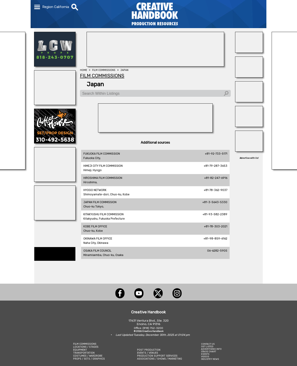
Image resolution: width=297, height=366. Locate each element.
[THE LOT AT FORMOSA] (249, 101)
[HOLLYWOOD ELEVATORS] (249, 126)
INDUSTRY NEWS (210, 359)
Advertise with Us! (249, 158)
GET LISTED (207, 346)
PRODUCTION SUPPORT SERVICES (157, 355)
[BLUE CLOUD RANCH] (54, 180)
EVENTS (205, 354)
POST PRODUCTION (148, 349)
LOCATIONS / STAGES (85, 346)
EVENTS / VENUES (147, 352)
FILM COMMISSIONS (84, 343)
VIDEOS (205, 356)
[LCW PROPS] (54, 65)
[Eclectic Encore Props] (249, 150)
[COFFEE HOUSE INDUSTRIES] (54, 142)
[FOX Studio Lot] (155, 65)
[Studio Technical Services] (249, 51)
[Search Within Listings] (155, 93)
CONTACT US (208, 344)
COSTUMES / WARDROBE (87, 355)
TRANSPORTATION (84, 352)
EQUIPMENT (80, 349)
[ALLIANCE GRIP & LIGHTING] (54, 219)
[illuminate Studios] (54, 104)
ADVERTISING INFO (211, 349)
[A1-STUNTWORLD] (155, 131)
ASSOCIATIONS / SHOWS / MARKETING (159, 358)
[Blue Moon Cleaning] (249, 76)
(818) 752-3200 (153, 328)
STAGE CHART (208, 351)
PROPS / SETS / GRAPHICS (89, 358)
